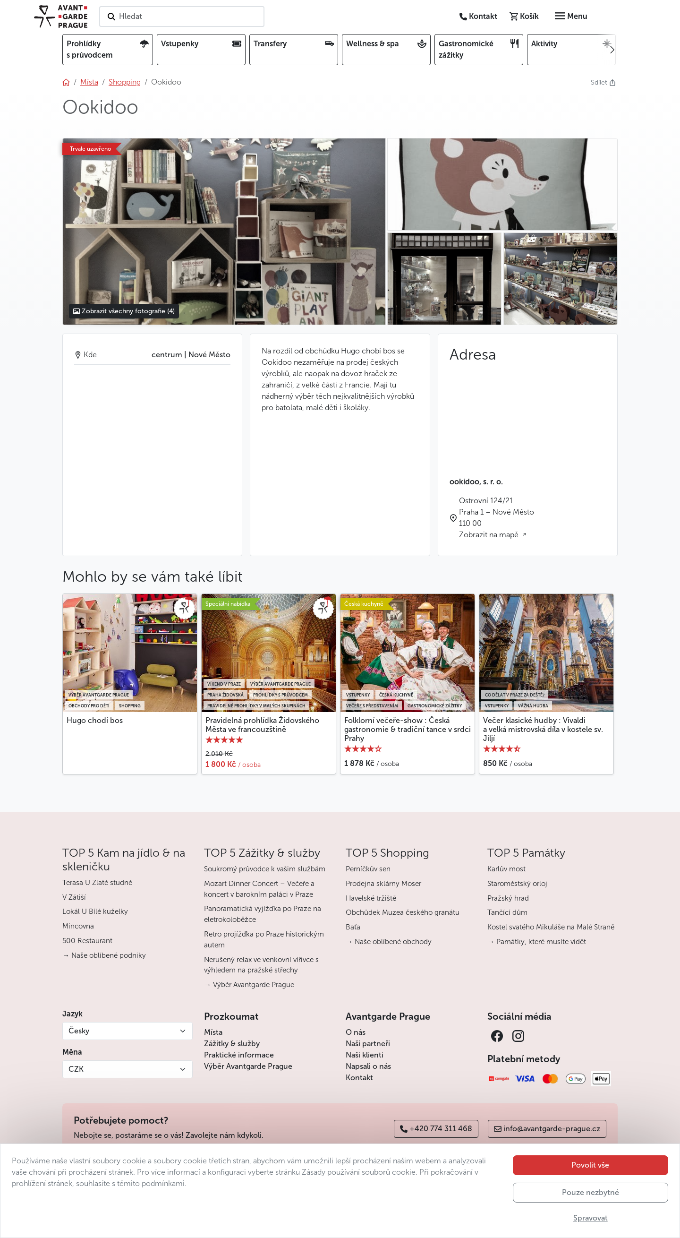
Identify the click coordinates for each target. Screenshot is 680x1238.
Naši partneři (368, 1043)
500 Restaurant (87, 941)
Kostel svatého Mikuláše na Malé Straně (550, 927)
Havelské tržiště (371, 898)
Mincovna (78, 926)
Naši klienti (364, 1054)
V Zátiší (74, 897)
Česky (78, 1030)
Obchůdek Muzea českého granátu (402, 912)
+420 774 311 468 (436, 1128)
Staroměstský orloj (517, 883)
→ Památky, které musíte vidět (536, 941)
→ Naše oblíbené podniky (104, 955)
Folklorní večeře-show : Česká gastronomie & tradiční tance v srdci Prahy (407, 729)
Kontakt (359, 1077)
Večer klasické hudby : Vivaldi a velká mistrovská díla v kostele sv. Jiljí (543, 729)
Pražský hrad (508, 898)
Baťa (353, 927)
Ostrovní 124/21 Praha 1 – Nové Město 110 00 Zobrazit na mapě (496, 517)
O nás (356, 1032)
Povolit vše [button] (590, 1165)
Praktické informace (239, 1054)
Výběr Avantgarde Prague (248, 1066)
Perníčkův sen (368, 869)
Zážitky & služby (232, 1043)
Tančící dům (507, 912)
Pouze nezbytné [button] (590, 1192)
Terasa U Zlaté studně (97, 882)
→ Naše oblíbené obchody (389, 941)
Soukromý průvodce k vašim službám (264, 869)
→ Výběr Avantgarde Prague (249, 984)
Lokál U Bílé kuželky (95, 911)
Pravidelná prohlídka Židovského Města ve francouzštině (262, 725)
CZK (76, 1069)
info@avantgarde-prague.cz (547, 1128)
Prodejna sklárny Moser (383, 883)
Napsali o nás (368, 1066)
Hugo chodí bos (95, 720)
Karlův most (506, 869)
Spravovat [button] (590, 1217)
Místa (213, 1032)
